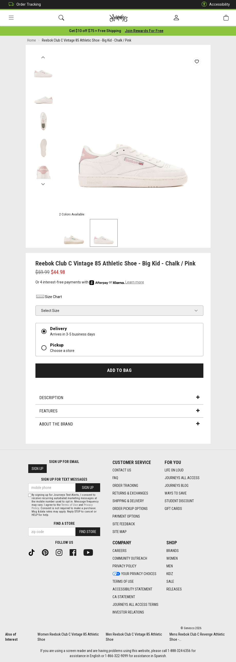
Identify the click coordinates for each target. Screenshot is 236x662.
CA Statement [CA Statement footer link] (123, 597)
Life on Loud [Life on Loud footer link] (174, 470)
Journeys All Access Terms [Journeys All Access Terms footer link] (135, 604)
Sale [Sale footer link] (170, 581)
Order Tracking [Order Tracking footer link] (125, 485)
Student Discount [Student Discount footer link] (179, 501)
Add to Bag (119, 370)
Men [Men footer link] (169, 566)
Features (119, 411)
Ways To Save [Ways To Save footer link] (176, 493)
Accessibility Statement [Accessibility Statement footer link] (132, 589)
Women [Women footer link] (172, 558)
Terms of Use (69, 505)
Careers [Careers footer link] (119, 551)
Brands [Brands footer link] (172, 551)
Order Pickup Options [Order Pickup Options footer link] (130, 509)
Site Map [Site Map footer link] (119, 532)
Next (43, 183)
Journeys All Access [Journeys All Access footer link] (182, 478)
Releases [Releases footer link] (174, 589)
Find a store (64, 523)
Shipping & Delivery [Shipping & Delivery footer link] (128, 501)
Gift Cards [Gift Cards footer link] (173, 509)
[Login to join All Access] (95, 30)
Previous (43, 56)
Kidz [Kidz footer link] (169, 574)
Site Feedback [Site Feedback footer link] (123, 524)
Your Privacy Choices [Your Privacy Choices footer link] (134, 574)
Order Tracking (23, 4)
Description (119, 397)
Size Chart (48, 297)
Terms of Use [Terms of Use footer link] (123, 581)
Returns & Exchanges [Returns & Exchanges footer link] (130, 493)
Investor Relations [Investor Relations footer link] (128, 612)
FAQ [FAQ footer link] (115, 478)
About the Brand (119, 424)
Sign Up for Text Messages (64, 479)
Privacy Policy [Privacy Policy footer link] (124, 566)
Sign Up (37, 469)
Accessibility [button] (214, 4)
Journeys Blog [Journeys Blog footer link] (176, 485)
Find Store (87, 532)
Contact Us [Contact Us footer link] (121, 470)
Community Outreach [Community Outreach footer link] (129, 558)
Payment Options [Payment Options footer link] (126, 516)
